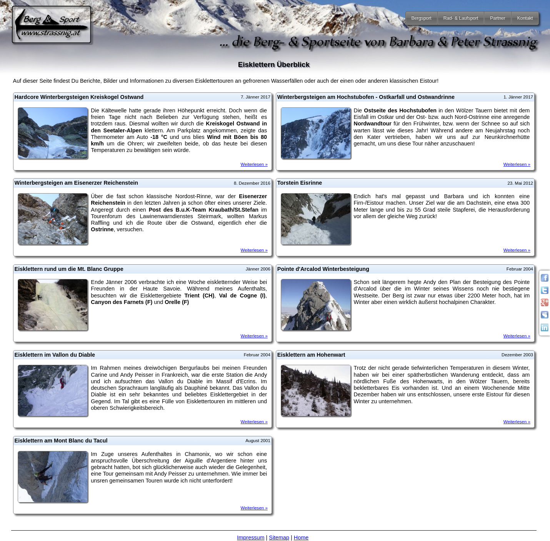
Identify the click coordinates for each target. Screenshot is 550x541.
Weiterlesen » (254, 164)
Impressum (250, 537)
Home (301, 537)
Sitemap (279, 537)
